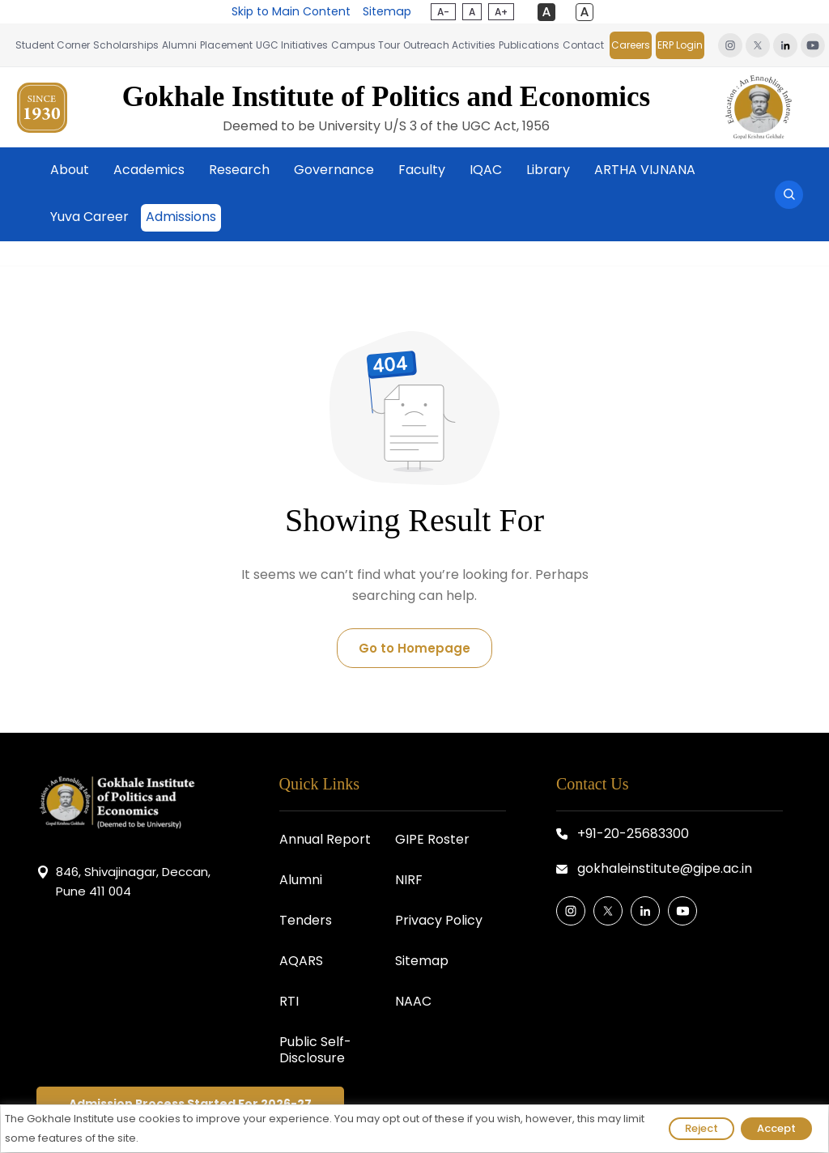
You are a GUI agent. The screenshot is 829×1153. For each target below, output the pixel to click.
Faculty (421, 169)
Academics (149, 169)
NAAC (413, 1001)
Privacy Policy (439, 920)
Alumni (179, 45)
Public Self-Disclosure (315, 1049)
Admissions (181, 216)
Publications (529, 45)
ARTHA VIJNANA (644, 169)
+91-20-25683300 (633, 833)
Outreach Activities (449, 45)
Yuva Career (89, 216)
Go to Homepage (414, 648)
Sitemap (386, 11)
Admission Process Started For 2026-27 (190, 1104)
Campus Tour (365, 45)
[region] (414, 1128)
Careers (630, 45)
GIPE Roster (432, 839)
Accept (776, 1128)
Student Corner (52, 45)
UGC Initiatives (292, 45)
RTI (289, 1001)
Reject (701, 1128)
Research (239, 169)
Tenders (305, 920)
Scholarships (126, 45)
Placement (226, 45)
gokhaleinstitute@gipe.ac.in (664, 868)
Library (548, 169)
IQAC (486, 169)
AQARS (301, 960)
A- (442, 12)
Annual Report (325, 839)
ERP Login (680, 45)
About (69, 169)
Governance (334, 169)
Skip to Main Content (291, 11)
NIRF (409, 879)
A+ (500, 12)
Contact (583, 45)
